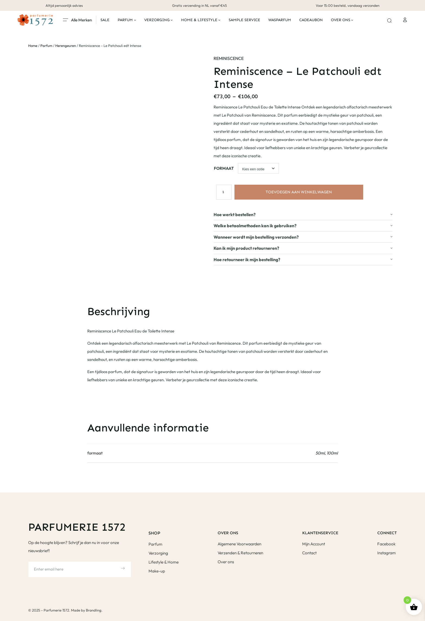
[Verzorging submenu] (171, 20)
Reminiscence (229, 58)
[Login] (405, 19)
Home (32, 45)
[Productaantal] (223, 192)
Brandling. (94, 610)
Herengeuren (65, 45)
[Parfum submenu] (135, 20)
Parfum (46, 45)
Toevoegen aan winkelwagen (299, 192)
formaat (224, 168)
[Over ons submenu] (352, 20)
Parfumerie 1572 (76, 527)
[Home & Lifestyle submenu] (219, 20)
